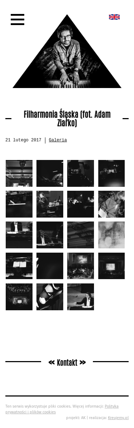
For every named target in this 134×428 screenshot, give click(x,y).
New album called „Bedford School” (114, 17)
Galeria (58, 140)
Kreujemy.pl (118, 417)
